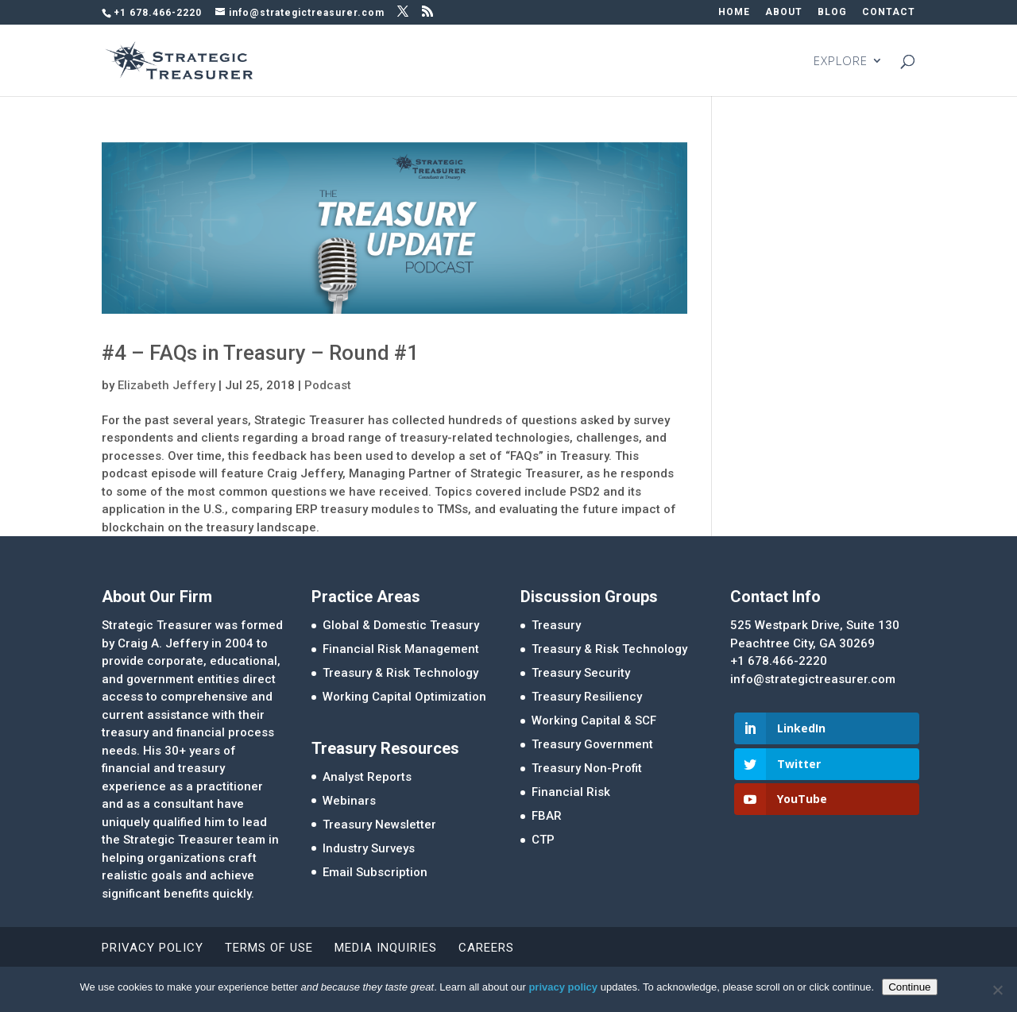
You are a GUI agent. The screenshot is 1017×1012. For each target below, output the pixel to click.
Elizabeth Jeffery (166, 385)
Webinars (349, 801)
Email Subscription (375, 872)
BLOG (832, 12)
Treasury (556, 625)
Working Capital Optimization (404, 696)
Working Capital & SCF (594, 720)
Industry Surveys (369, 848)
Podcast (327, 385)
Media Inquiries (385, 948)
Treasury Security (581, 673)
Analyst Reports (367, 777)
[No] (997, 990)
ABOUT (783, 12)
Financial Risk (571, 792)
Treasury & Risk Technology (400, 673)
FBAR (547, 816)
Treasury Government (592, 744)
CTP (543, 839)
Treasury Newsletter (379, 824)
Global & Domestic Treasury (401, 625)
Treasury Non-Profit (587, 768)
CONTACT (888, 12)
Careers (486, 948)
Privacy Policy (152, 948)
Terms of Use (269, 948)
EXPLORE (841, 61)
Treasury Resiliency (587, 696)
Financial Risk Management (401, 649)
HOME (734, 12)
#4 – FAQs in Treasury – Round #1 (260, 353)
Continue (909, 987)
